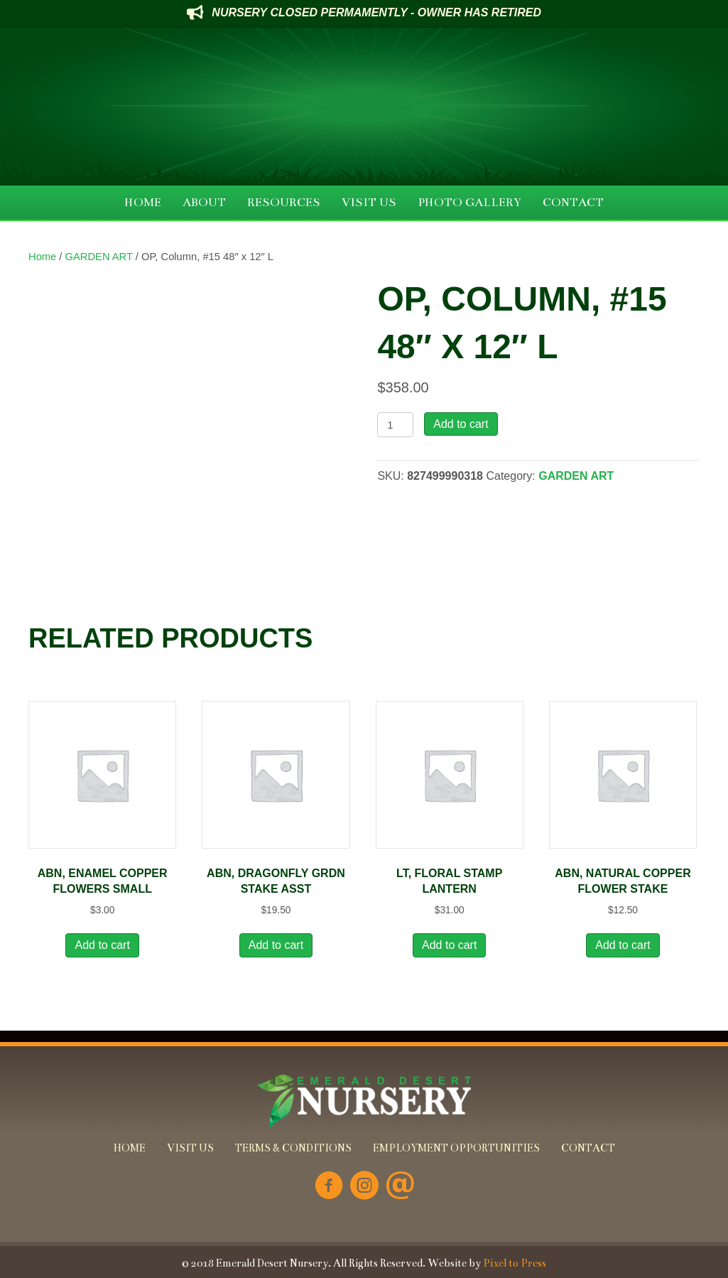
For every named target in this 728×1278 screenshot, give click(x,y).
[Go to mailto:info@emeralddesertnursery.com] (400, 1186)
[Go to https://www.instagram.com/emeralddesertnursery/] (364, 1186)
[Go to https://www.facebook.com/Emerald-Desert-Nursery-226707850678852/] (329, 1186)
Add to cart (460, 424)
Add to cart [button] (102, 945)
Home (42, 256)
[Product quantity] (395, 424)
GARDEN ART (99, 256)
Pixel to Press (514, 1263)
